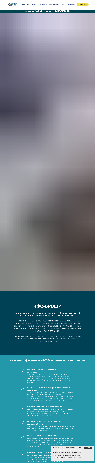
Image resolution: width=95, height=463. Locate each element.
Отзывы (63, 4)
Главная (23, 4)
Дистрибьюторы (71, 4)
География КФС (43, 4)
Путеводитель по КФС (54, 4)
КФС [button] (28, 4)
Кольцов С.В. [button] (35, 4)
